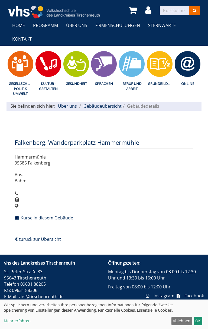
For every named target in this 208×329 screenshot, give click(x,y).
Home (18, 25)
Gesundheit (76, 83)
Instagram (161, 296)
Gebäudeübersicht (102, 106)
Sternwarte (162, 25)
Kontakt (22, 39)
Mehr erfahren (17, 320)
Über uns (76, 25)
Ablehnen (181, 320)
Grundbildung (161, 83)
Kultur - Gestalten (48, 86)
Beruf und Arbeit (131, 86)
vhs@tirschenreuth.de (41, 297)
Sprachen (104, 83)
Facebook (190, 296)
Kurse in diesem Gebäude (44, 218)
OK (198, 320)
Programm (45, 25)
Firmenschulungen (117, 25)
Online (187, 83)
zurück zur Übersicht (38, 239)
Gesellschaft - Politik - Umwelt (21, 88)
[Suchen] (194, 10)
